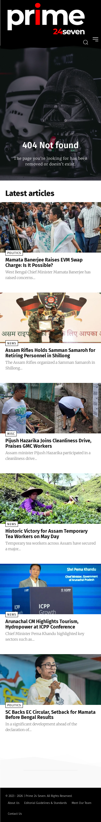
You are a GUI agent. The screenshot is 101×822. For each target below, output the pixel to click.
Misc (11, 434)
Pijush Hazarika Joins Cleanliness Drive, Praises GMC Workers (48, 443)
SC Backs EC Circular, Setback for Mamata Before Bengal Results (50, 715)
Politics (14, 253)
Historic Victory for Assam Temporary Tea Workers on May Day (46, 533)
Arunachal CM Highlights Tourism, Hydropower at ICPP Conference (41, 624)
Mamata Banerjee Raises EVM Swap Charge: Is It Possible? (44, 262)
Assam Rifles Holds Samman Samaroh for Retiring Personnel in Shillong (50, 353)
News (11, 343)
